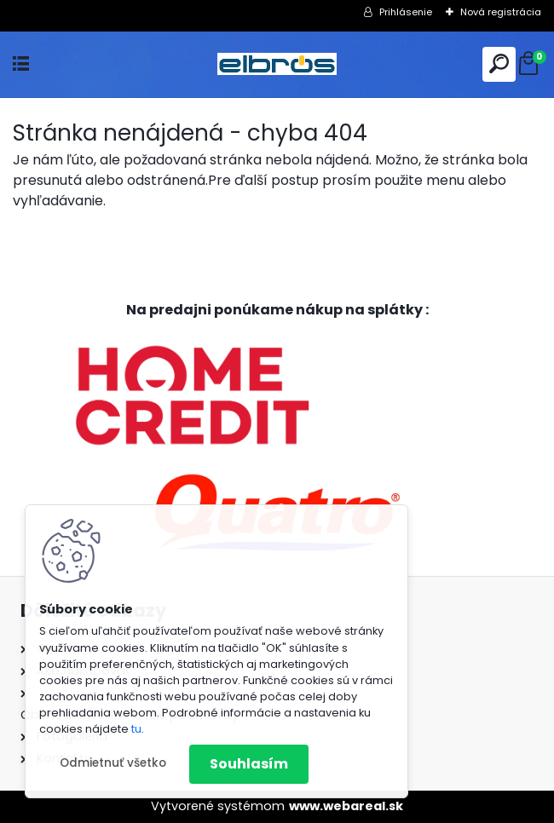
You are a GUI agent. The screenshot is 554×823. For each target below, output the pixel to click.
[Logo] (277, 64)
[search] (499, 63)
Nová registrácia (500, 12)
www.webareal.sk (346, 805)
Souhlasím (249, 764)
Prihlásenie (405, 12)
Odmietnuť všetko (113, 763)
